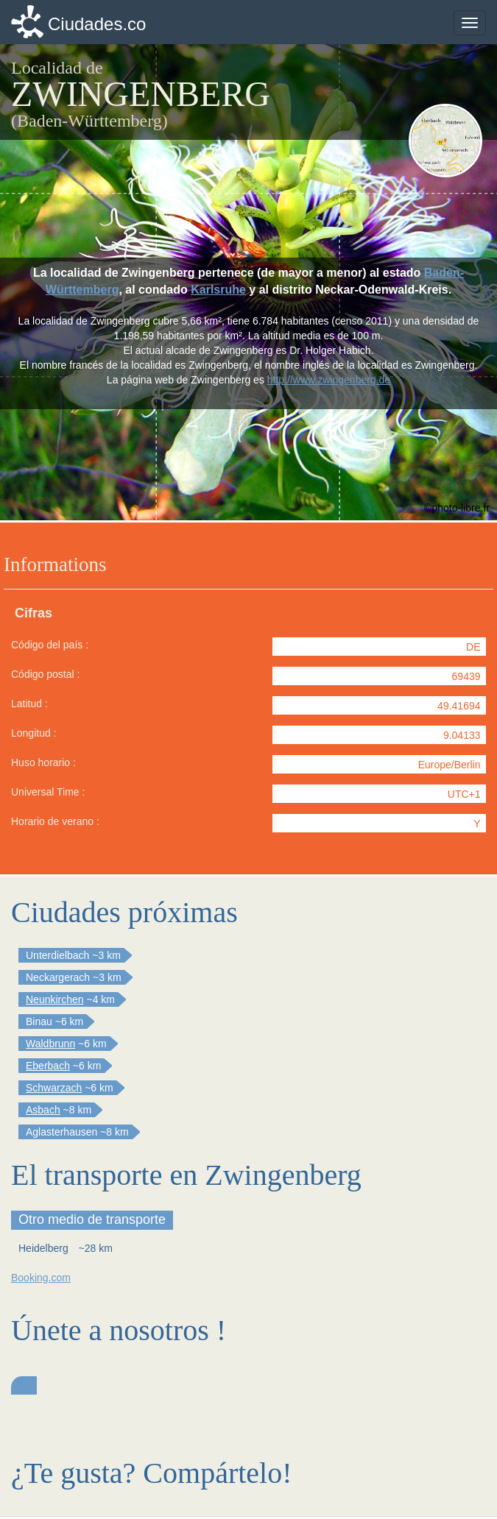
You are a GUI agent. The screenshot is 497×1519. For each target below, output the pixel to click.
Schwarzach (54, 1088)
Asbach (43, 1110)
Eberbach (48, 1066)
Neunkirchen (55, 999)
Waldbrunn (50, 1043)
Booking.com (41, 1277)
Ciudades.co (97, 24)
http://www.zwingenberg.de (328, 380)
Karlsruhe (218, 289)
